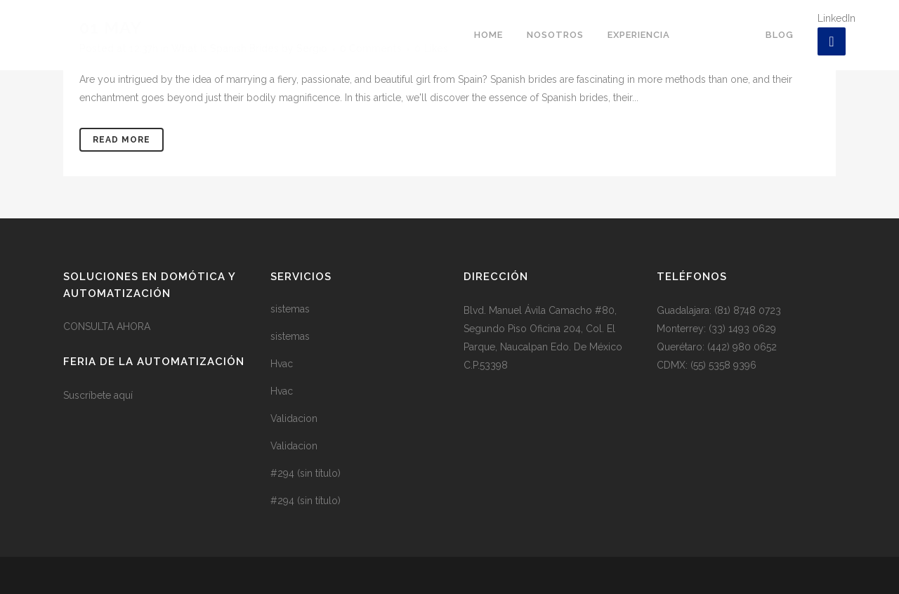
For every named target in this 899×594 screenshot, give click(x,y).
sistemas (290, 309)
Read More (121, 140)
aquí (123, 395)
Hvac (281, 363)
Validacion (293, 418)
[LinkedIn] (832, 41)
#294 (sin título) (305, 473)
